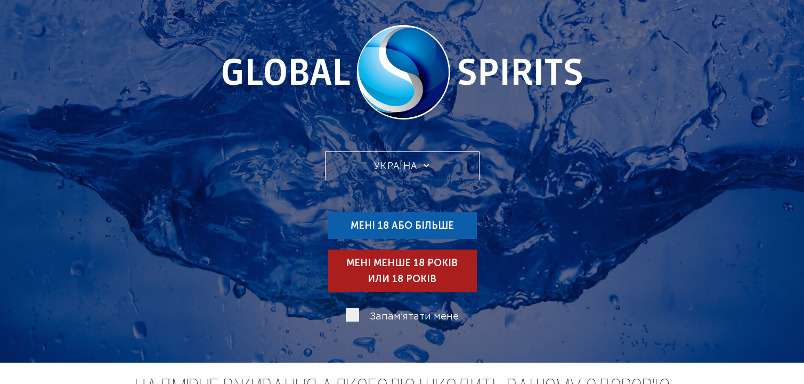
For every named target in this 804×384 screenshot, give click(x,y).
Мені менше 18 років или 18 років (402, 271)
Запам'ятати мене (414, 317)
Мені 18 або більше (402, 225)
